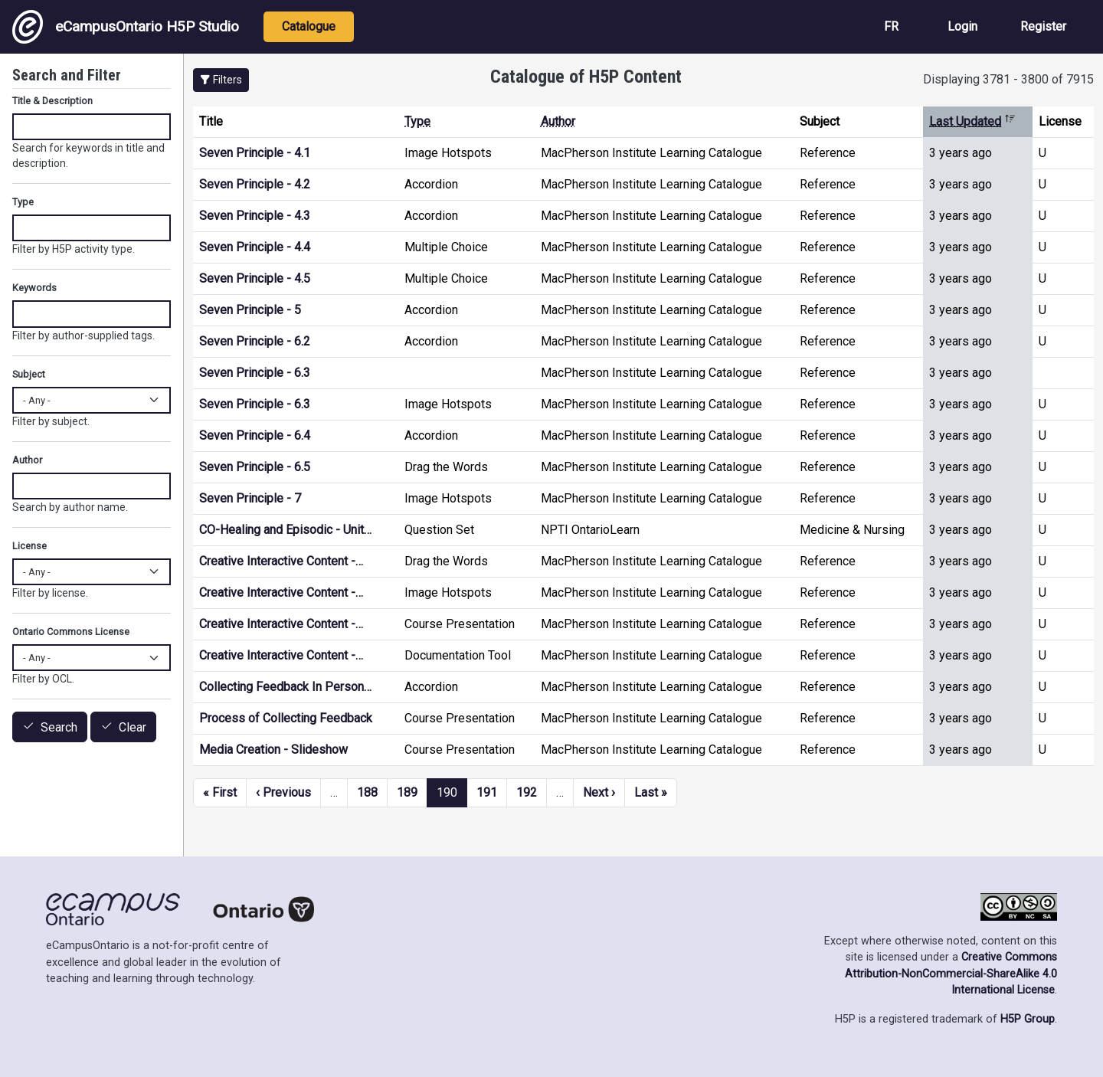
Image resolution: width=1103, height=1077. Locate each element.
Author (558, 121)
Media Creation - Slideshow (273, 749)
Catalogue (308, 26)
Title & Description (52, 100)
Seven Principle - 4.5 (254, 278)
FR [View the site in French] (891, 26)
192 (526, 792)
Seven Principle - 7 (250, 498)
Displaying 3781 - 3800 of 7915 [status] (1008, 79)
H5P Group (1027, 1019)
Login (962, 26)
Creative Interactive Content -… (281, 561)
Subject (28, 374)
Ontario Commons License (70, 631)
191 (486, 792)
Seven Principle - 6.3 (254, 372)
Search (59, 727)
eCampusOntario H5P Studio (125, 27)
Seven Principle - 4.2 (254, 184)
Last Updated (972, 121)
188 (367, 792)
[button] (221, 80)
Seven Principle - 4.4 (254, 247)
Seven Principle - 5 (250, 310)
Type (417, 121)
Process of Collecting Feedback (285, 718)
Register (1043, 26)
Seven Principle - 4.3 (254, 215)
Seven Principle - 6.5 (254, 467)
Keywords (34, 287)
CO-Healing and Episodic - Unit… (285, 529)
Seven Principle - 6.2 (254, 341)
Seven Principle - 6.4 (254, 435)
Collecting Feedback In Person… (285, 686)
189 (407, 792)
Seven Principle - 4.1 (254, 153)
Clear (132, 727)
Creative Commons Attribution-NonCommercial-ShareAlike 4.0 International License (951, 974)
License (29, 546)
